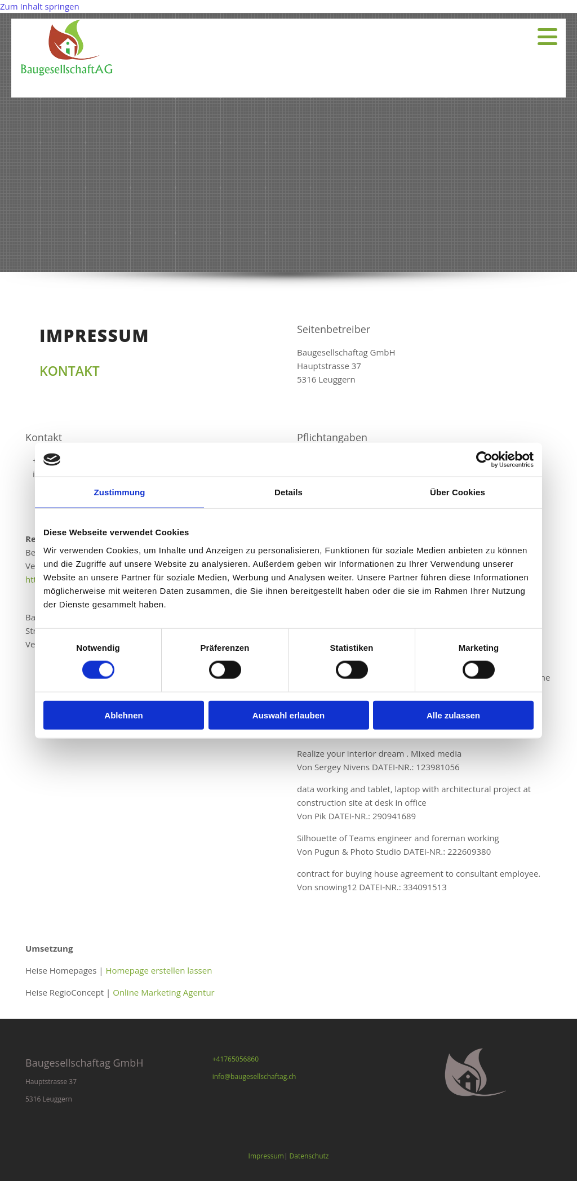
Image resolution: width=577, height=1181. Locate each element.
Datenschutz (309, 1156)
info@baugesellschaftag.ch (254, 1076)
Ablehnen (123, 715)
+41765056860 (235, 1059)
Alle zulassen (453, 715)
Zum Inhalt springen (39, 6)
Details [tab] (288, 492)
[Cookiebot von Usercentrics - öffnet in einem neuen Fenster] (484, 459)
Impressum (266, 1156)
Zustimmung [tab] (119, 492)
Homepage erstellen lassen (158, 970)
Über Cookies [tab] (457, 492)
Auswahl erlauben (288, 715)
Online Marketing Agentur (164, 992)
